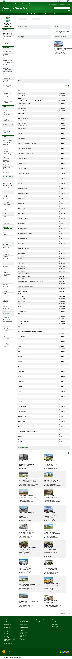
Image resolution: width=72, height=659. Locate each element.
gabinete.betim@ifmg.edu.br (27, 605)
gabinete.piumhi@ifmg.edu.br (27, 501)
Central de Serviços (46, 13)
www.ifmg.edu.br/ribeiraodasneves (52, 537)
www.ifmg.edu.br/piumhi (25, 502)
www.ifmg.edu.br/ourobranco (51, 502)
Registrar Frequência (24, 627)
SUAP (35, 13)
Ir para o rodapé (27, 3)
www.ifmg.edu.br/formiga (25, 572)
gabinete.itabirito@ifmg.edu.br (27, 536)
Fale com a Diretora (8, 643)
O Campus (6, 621)
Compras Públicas (7, 624)
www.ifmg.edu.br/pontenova (26, 555)
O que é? (54, 621)
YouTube (69, 10)
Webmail (22, 630)
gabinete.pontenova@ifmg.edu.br (28, 553)
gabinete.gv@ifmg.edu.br (51, 484)
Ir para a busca (20, 3)
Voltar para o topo (65, 613)
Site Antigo (63, 13)
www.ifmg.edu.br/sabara (50, 556)
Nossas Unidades (36, 19)
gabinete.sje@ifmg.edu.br (52, 589)
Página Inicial (11, 15)
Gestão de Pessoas (8, 626)
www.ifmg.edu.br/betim (25, 606)
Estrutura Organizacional (9, 623)
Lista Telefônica (23, 19)
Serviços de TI (23, 633)
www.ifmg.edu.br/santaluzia (51, 573)
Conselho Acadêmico (8, 627)
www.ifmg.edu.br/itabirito (25, 537)
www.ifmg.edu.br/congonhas (51, 468)
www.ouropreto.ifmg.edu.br (60, 53)
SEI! (31, 13)
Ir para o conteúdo (5, 3)
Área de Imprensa (55, 13)
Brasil (6, 1)
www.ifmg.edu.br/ (28, 485)
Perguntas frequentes (24, 621)
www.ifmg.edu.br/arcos (50, 607)
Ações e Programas (8, 631)
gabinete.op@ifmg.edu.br (61, 52)
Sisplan (21, 638)
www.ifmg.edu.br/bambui (25, 589)
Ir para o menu (13, 3)
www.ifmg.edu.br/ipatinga (26, 520)
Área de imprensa (23, 626)
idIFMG (21, 636)
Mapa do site (67, 3)
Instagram (65, 10)
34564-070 (53, 551)
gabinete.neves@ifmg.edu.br (52, 536)
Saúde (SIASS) (6, 636)
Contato (68, 13)
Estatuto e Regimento (8, 637)
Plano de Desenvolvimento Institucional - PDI (9, 640)
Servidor (39, 13)
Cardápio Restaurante (24, 632)
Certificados (22, 639)
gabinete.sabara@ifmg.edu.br (52, 555)
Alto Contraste (60, 3)
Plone (20, 657)
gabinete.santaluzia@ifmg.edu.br (53, 572)
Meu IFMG (27, 13)
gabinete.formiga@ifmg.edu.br (28, 571)
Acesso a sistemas (23, 624)
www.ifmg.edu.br (24, 468)
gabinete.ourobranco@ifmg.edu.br (53, 501)
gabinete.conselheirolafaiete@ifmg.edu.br (30, 484)
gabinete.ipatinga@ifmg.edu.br (28, 519)
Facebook (67, 10)
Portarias (6, 633)
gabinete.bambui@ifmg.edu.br (27, 588)
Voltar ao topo (63, 85)
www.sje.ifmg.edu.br (49, 591)
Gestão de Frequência (24, 629)
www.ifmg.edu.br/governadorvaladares (53, 485)
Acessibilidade (52, 3)
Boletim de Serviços (8, 634)
